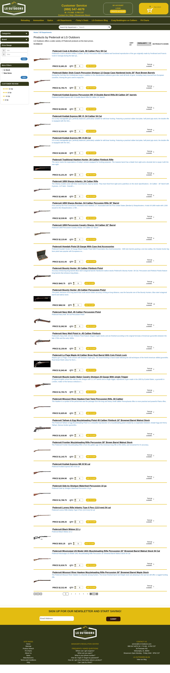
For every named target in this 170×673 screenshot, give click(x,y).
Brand (14, 39)
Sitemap (28, 646)
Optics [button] (50, 20)
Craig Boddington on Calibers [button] (124, 20)
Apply (24, 59)
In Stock (7, 70)
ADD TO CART (91, 66)
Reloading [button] (25, 20)
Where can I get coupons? (85, 651)
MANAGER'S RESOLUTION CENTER (85, 644)
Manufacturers (28, 658)
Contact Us (63, 15)
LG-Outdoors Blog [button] (100, 20)
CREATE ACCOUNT (118, 11)
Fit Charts (28, 651)
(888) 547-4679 (74, 9)
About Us (28, 653)
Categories (14, 33)
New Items (8, 73)
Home (36, 32)
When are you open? (85, 653)
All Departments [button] (64, 20)
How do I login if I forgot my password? (85, 658)
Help (71, 15)
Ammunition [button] (38, 20)
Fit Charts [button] (145, 20)
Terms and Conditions (28, 660)
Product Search (28, 648)
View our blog (142, 659)
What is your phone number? (85, 655)
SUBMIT (113, 619)
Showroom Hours (82, 15)
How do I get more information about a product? (85, 660)
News (28, 655)
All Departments (45, 32)
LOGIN (118, 8)
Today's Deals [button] (81, 20)
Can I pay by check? (85, 662)
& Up (8, 89)
